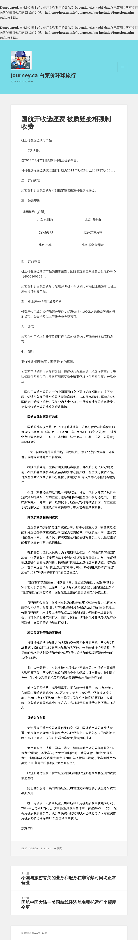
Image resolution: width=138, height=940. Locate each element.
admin (47, 848)
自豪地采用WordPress (34, 933)
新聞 (59, 848)
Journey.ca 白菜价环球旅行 (43, 75)
